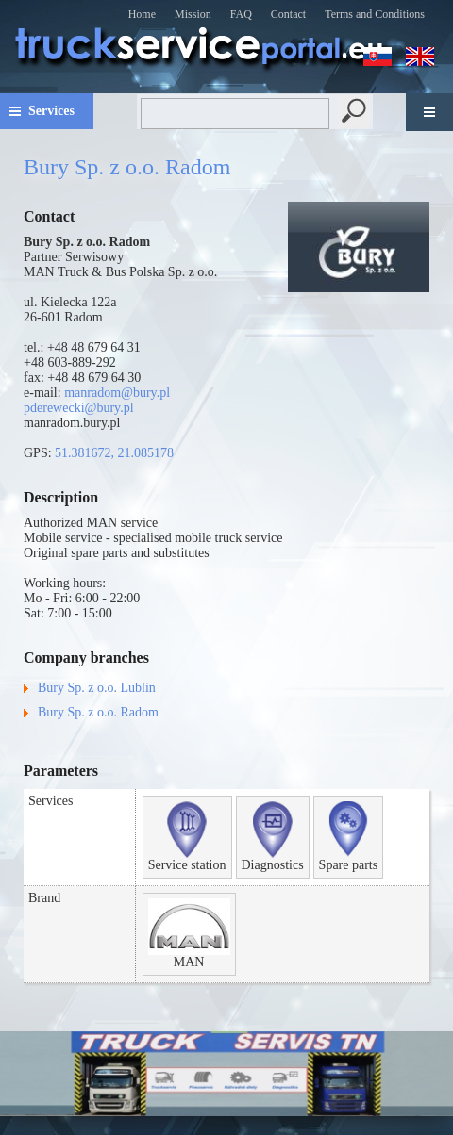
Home (142, 14)
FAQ (241, 14)
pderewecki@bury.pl (79, 408)
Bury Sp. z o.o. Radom (98, 712)
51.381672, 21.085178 (114, 453)
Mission (193, 14)
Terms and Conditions (375, 14)
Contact (288, 14)
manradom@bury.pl (117, 393)
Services (51, 111)
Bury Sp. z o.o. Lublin (97, 688)
